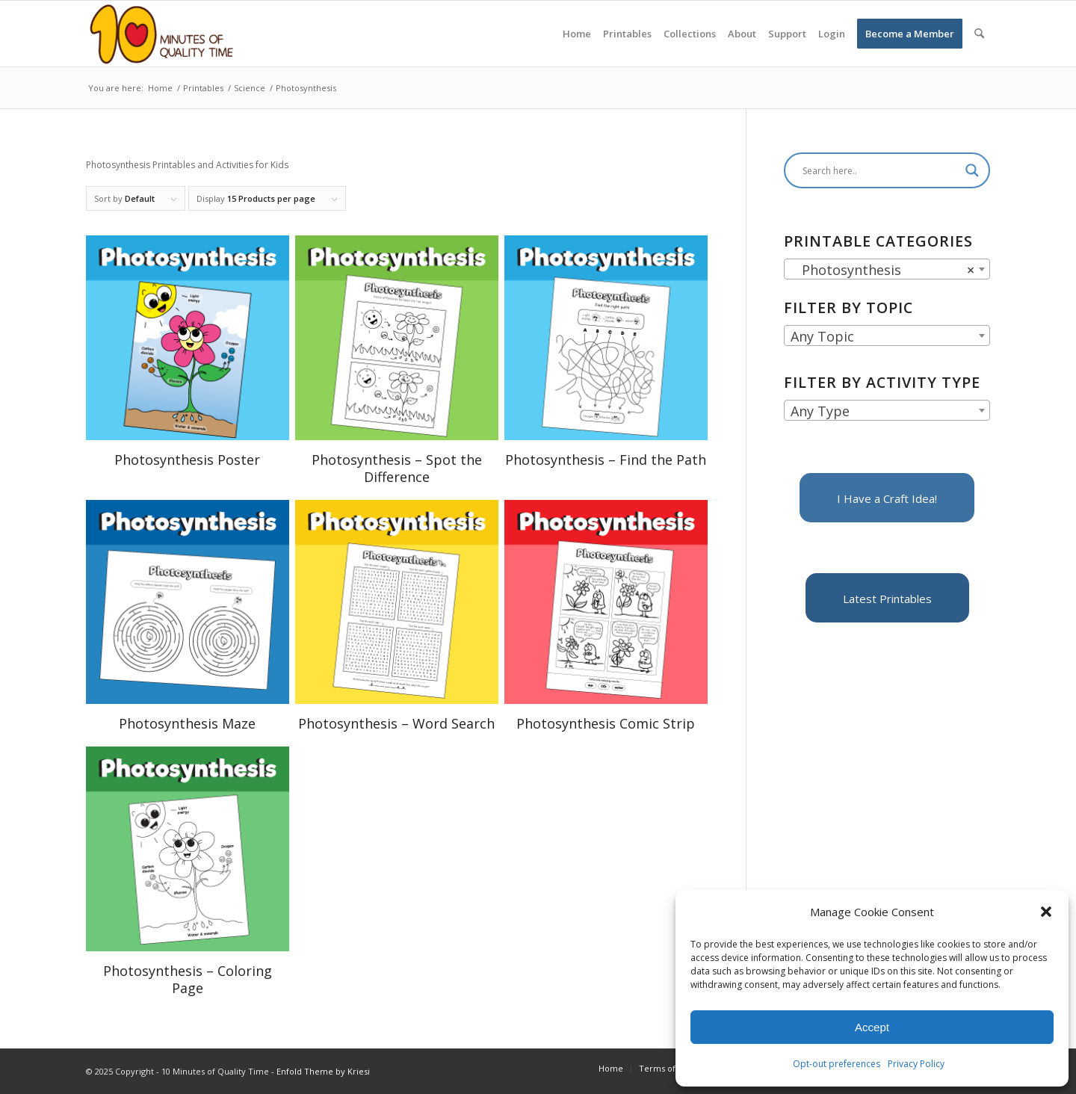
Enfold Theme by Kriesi (323, 1071)
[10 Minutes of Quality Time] (162, 34)
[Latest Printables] (887, 597)
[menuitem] (577, 34)
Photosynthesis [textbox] (882, 269)
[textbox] (887, 336)
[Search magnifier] (972, 170)
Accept (872, 1027)
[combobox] (887, 269)
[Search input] (880, 170)
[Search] (979, 34)
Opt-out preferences (836, 1063)
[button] (1046, 911)
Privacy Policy (916, 1063)
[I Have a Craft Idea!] (887, 497)
